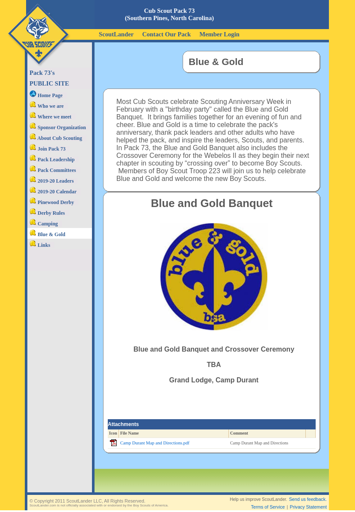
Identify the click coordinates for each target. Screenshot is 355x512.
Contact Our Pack (166, 34)
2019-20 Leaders (52, 181)
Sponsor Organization (58, 127)
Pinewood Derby (52, 202)
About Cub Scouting (56, 138)
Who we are (47, 106)
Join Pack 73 (47, 149)
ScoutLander (116, 34)
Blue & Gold (47, 234)
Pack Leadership (52, 160)
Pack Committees (53, 170)
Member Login (219, 34)
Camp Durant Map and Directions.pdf (154, 443)
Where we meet (50, 117)
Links (40, 245)
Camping (44, 224)
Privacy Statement (308, 506)
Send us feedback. (308, 499)
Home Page (46, 95)
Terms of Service (268, 506)
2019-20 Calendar (53, 192)
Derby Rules (47, 213)
